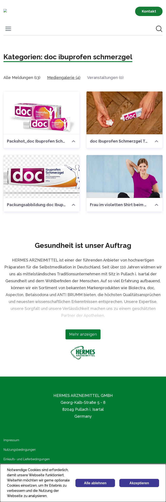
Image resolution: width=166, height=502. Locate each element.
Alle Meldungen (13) (21, 77)
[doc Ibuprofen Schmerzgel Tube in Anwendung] (124, 112)
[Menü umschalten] (8, 28)
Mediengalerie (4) (63, 77)
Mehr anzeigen (83, 334)
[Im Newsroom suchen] (159, 28)
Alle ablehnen (95, 483)
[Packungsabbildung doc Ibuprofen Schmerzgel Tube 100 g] (41, 176)
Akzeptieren (139, 483)
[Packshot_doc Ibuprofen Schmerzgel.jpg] (41, 112)
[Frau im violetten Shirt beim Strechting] (124, 176)
